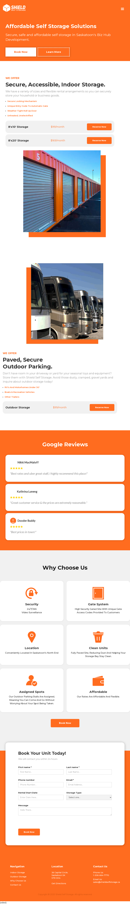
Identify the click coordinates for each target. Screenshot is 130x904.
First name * (25, 767)
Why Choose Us (18, 881)
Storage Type (73, 792)
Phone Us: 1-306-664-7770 (101, 873)
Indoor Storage (17, 872)
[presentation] (39, 822)
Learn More (53, 51)
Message (23, 805)
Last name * (73, 767)
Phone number (26, 780)
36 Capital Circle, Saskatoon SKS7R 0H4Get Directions (60, 878)
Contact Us (15, 885)
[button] (122, 9)
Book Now (21, 51)
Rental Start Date (27, 792)
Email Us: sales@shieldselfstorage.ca (106, 880)
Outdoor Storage (18, 876)
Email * (70, 780)
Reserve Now (99, 127)
